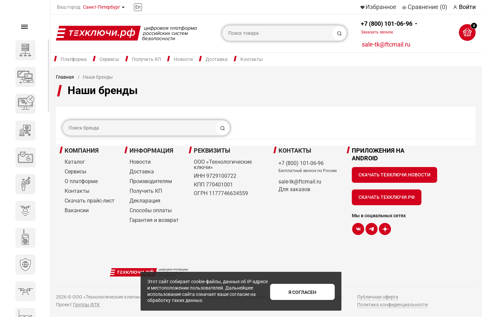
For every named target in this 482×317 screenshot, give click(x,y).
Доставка (217, 59)
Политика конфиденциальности (392, 304)
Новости (183, 59)
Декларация (145, 200)
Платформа (73, 59)
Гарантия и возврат (154, 220)
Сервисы (109, 59)
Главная (65, 77)
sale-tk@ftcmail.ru (386, 44)
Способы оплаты (151, 210)
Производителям (151, 181)
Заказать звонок (377, 32)
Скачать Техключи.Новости (394, 174)
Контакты (251, 59)
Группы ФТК (86, 304)
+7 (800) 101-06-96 (386, 27)
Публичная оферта (377, 297)
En (138, 7)
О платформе (81, 181)
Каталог (75, 162)
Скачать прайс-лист (89, 200)
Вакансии (77, 210)
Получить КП (146, 59)
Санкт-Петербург (101, 7)
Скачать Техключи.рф (386, 197)
